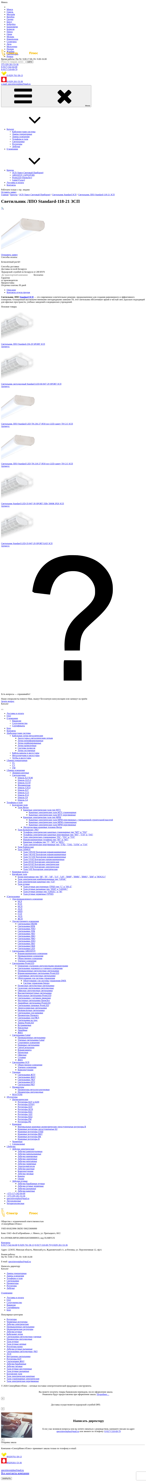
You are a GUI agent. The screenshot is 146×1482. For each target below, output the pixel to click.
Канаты (21, 1176)
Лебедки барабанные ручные (31, 1183)
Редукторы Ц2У (14, 1359)
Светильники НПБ (26, 926)
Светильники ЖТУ (27, 1075)
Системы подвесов (26, 748)
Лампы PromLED (26, 1023)
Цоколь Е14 (23, 795)
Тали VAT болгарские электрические (40, 869)
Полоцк (10, 49)
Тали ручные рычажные (18, 1371)
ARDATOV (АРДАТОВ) (23, 175)
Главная (5, 194)
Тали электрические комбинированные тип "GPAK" (42, 879)
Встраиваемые (24, 1025)
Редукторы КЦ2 (25, 1117)
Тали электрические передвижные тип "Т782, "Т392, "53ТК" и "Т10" (55, 844)
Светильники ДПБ (26, 931)
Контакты (11, 185)
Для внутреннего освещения (25, 921)
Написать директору (10, 1266)
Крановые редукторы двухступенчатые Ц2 (38, 1129)
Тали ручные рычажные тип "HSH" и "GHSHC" (45, 889)
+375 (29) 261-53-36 (16, 1196)
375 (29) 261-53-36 (9, 64)
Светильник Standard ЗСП (64, 194)
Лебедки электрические (23, 1149)
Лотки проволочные (27, 745)
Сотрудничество (20, 723)
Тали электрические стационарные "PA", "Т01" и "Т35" (49, 837)
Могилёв (11, 14)
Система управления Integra (36, 983)
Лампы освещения (20, 136)
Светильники (18, 141)
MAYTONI (17, 1094)
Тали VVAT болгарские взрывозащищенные (43, 859)
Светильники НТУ (26, 1082)
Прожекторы (18, 1087)
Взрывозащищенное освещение (32, 953)
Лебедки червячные (27, 1164)
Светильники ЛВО (26, 936)
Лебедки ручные (20, 1181)
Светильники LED (26, 948)
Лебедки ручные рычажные (19, 1349)
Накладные (23, 1027)
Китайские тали (19, 874)
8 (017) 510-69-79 (9, 69)
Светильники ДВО (26, 938)
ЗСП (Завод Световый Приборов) (27, 172)
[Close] (2, 1208)
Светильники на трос (28, 1020)
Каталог (31, 129)
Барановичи (12, 27)
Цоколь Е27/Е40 (25, 778)
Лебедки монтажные (27, 1161)
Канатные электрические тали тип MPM (42, 817)
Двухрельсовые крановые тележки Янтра (42, 827)
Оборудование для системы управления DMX (44, 980)
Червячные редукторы (17, 1322)
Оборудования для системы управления (36, 978)
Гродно (10, 19)
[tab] (76, 290)
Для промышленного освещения (27, 899)
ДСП (20, 916)
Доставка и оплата (15, 182)
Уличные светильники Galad (31, 1040)
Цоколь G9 (23, 797)
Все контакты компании (15, 1473)
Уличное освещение (27, 961)
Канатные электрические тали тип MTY (42, 810)
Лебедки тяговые (26, 1174)
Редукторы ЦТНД (26, 1104)
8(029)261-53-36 (14, 1463)
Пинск (10, 32)
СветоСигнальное (26, 1047)
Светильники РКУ (26, 1084)
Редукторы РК (24, 1122)
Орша (9, 34)
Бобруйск (11, 24)
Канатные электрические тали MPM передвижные (52, 825)
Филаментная (24, 785)
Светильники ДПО (26, 929)
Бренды (31, 170)
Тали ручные (24, 884)
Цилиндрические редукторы (20, 1329)
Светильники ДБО (26, 933)
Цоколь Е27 (23, 790)
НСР (20, 901)
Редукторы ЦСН (25, 1109)
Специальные (18, 1144)
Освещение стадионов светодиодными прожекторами (43, 966)
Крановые (17, 1124)
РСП (20, 904)
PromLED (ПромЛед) (22, 177)
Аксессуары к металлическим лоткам (35, 738)
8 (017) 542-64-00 (9, 67)
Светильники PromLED (23, 963)
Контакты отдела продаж (18, 292)
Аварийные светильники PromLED (34, 1003)
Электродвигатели (26, 1166)
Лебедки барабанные (16, 1364)
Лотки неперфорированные (30, 740)
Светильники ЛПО (26, 941)
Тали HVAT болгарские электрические (41, 862)
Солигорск (12, 41)
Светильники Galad (21, 1035)
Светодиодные (19, 775)
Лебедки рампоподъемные (30, 1151)
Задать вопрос (7, 701)
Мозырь (10, 36)
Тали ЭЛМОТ (24, 849)
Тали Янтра (23, 807)
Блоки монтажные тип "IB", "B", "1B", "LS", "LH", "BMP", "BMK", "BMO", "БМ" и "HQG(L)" (62, 877)
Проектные (23, 1052)
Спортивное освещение (29, 1042)
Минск (10, 9)
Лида (9, 44)
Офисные (22, 1055)
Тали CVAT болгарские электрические (41, 867)
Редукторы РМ (25, 1119)
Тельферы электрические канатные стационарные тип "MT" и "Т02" (55, 832)
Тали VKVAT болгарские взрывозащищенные (44, 854)
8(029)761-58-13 (14, 1456)
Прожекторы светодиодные (30, 1092)
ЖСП (20, 919)
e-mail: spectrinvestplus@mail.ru (16, 84)
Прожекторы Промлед (28, 1015)
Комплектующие (25, 1070)
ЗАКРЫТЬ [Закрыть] (6, 1478)
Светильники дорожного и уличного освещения (40, 968)
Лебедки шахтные (26, 1169)
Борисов (10, 29)
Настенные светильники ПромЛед (34, 1000)
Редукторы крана (15, 1346)
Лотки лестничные (26, 750)
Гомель (10, 12)
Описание (11, 290)
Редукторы (17, 144)
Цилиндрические (20, 1099)
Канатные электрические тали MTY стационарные (52, 812)
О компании (12, 149)
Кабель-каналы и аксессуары (25, 753)
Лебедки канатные (26, 1191)
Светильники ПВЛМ (27, 924)
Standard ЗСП (26, 297)
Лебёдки (16, 146)
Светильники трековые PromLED (33, 1005)
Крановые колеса (20, 872)
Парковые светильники (28, 1045)
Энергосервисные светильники (32, 1008)
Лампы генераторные (22, 134)
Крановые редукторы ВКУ (30, 1134)
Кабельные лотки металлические (27, 735)
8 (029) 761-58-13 (15, 75)
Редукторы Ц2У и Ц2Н (28, 1102)
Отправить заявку (9, 255)
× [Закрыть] (2, 1398)
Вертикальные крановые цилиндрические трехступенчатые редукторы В (52, 1126)
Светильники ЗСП (20, 1062)
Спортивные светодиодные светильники (36, 976)
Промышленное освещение (30, 956)
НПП (20, 911)
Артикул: (73, 344)
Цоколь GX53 (24, 787)
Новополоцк (12, 39)
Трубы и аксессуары (21, 758)
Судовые (22, 1057)
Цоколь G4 (23, 800)
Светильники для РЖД (28, 1018)
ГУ (13, 765)
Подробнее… (103, 1394)
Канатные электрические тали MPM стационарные (53, 822)
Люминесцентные (20, 773)
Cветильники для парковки (30, 1013)
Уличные (16, 1072)
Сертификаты (18, 726)
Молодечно (12, 46)
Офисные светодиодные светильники (35, 990)
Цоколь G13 (23, 792)
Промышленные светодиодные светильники (38, 971)
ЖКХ (20, 1032)
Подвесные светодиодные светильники (36, 985)
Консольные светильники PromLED (34, 995)
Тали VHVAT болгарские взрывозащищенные (44, 852)
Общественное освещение (30, 958)
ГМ (13, 768)
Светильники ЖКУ (27, 1077)
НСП (20, 906)
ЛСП (20, 909)
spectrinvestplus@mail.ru (18, 1198)
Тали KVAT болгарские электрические (41, 864)
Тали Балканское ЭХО (28, 830)
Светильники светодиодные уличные (24, 1336)
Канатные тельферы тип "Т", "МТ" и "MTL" (44, 842)
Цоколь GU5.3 (24, 780)
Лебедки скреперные (27, 1159)
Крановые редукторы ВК (29, 1136)
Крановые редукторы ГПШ (30, 1131)
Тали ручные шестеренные (19, 1369)
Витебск (10, 17)
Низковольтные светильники (31, 1010)
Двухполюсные (14, 1201)
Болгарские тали (20, 805)
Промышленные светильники (31, 1037)
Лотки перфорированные (29, 743)
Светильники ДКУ (26, 1079)
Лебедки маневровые (27, 1156)
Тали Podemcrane (26, 847)
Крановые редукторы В (29, 1139)
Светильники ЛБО (26, 943)
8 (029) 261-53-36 (15, 81)
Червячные (17, 1141)
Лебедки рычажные (27, 1188)
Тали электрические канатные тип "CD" (36, 881)
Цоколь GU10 (24, 782)
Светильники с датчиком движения (34, 998)
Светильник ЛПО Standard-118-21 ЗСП (96, 194)
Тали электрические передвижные (23, 1381)
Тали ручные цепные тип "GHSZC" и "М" (42, 891)
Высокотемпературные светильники (35, 993)
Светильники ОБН (26, 946)
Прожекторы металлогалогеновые (34, 1089)
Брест (9, 22)
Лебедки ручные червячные (31, 1186)
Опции (21, 1178)
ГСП (20, 914)
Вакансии (16, 721)
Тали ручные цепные (16, 1344)
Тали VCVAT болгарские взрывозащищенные (44, 857)
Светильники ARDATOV (24, 951)
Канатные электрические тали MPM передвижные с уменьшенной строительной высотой (71, 820)
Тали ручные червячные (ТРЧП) (38, 894)
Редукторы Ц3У (25, 1107)
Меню (46, 96)
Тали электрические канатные (21, 1376)
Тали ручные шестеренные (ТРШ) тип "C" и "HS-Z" (47, 886)
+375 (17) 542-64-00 (16, 1193)
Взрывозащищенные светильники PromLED (38, 973)
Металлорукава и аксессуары (26, 755)
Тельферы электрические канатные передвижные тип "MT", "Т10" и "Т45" (58, 834)
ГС (13, 763)
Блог (9, 728)
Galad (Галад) (18, 180)
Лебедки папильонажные (29, 1154)
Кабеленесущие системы (23, 131)
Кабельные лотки (15, 1334)
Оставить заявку (8, 192)
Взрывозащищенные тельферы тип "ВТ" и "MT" (46, 839)
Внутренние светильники (18, 1356)
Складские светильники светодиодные (36, 988)
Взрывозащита (25, 1050)
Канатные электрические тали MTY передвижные (52, 815)
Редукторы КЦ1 (25, 1112)
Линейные (22, 1030)
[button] (2, 208)
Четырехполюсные (15, 1203)
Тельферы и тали (20, 139)
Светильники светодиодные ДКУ (22, 1351)
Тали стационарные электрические (23, 1379)
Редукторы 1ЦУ (25, 1114)
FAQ (9, 716)
